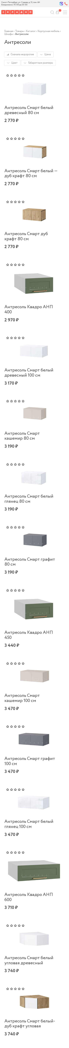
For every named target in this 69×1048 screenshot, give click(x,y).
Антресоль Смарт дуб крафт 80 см (26, 236)
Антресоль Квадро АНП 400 (28, 309)
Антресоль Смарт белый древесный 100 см (28, 373)
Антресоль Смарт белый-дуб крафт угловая (29, 1024)
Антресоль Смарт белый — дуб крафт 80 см (30, 173)
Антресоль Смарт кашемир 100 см (22, 698)
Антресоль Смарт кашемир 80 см (22, 436)
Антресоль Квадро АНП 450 (28, 635)
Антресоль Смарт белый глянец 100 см (28, 824)
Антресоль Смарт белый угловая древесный (28, 960)
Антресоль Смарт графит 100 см (29, 761)
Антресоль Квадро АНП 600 (28, 897)
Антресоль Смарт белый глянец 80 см (28, 499)
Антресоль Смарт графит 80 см (29, 562)
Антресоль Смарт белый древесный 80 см (28, 110)
